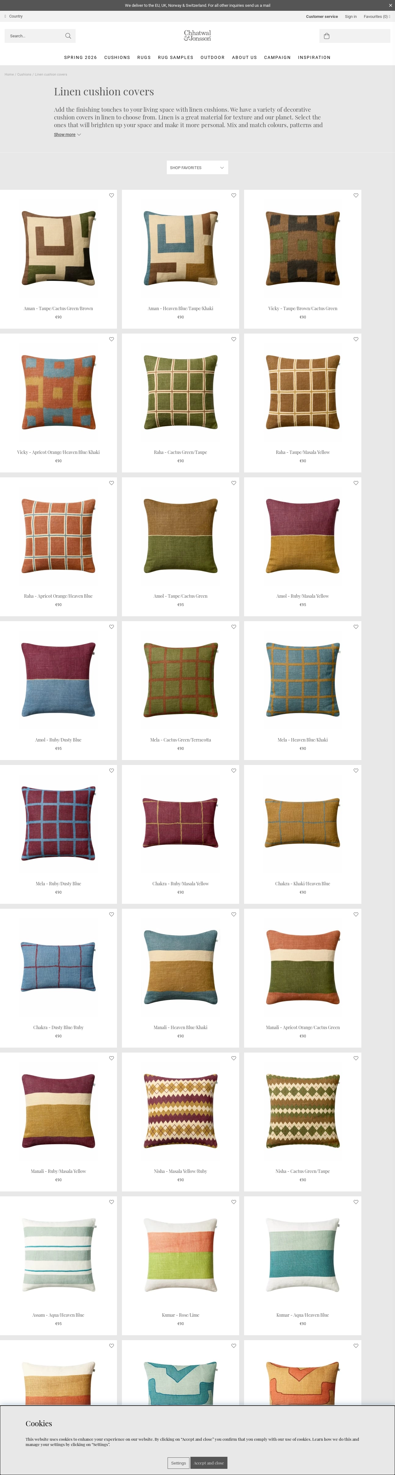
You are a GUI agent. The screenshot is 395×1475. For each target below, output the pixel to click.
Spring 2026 (80, 57)
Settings (178, 1463)
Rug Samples (175, 57)
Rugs (144, 57)
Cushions (117, 57)
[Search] (40, 36)
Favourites (377, 16)
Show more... (197, 1346)
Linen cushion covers (51, 75)
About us (244, 57)
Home (9, 75)
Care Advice (16, 1402)
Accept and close (209, 1462)
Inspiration (314, 57)
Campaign (277, 57)
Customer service (322, 16)
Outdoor (213, 57)
